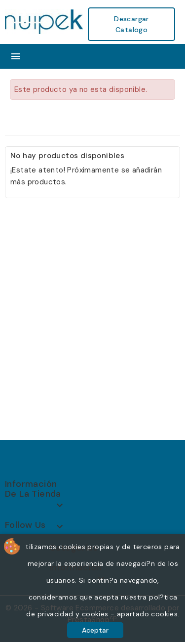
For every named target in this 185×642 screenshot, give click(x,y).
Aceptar (95, 630)
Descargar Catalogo (131, 24)
